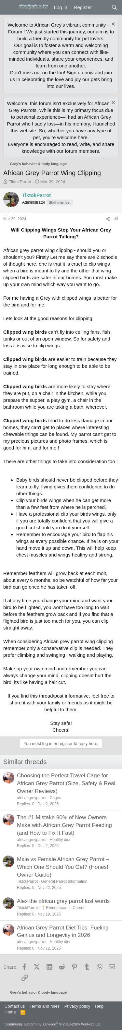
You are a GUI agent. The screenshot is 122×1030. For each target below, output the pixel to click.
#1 (117, 219)
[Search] (114, 7)
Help (99, 1006)
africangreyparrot (32, 798)
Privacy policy (77, 1006)
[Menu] (9, 7)
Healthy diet (60, 839)
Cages (55, 798)
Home (10, 1012)
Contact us (15, 1006)
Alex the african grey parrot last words (63, 901)
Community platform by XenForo (53, 1024)
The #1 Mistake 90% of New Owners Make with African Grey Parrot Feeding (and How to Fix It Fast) (64, 825)
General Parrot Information (64, 881)
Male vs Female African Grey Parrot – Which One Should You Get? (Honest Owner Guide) (63, 867)
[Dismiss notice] (112, 24)
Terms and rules (45, 1006)
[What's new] (101, 7)
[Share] (108, 219)
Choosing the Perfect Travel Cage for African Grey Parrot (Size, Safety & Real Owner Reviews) (66, 783)
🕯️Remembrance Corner (63, 907)
